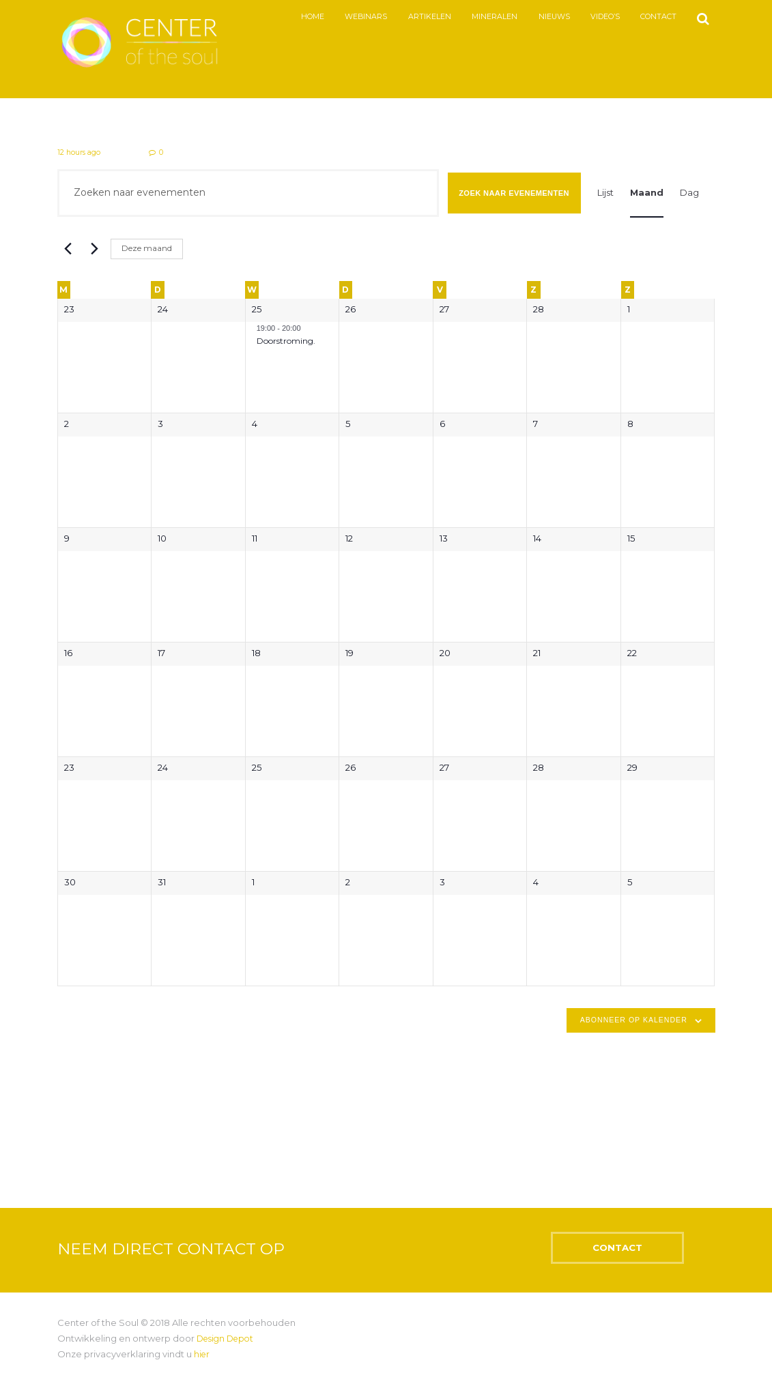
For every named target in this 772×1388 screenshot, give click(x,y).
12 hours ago (79, 153)
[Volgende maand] (92, 250)
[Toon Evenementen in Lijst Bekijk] (605, 194)
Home (302, 16)
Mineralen (484, 16)
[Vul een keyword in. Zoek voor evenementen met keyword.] (248, 194)
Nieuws (544, 16)
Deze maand (146, 249)
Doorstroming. (286, 341)
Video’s (595, 16)
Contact (649, 16)
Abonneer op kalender (633, 1021)
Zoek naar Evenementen (514, 194)
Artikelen (419, 16)
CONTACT (638, 1254)
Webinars (355, 16)
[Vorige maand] (65, 250)
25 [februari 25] (256, 310)
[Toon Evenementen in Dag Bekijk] (689, 194)
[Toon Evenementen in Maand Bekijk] (646, 194)
